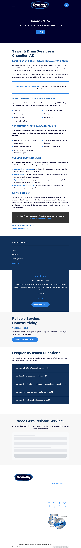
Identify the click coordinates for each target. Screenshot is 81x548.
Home (17, 503)
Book (40, 32)
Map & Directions (57, 483)
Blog (29, 514)
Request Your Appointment (25, 340)
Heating (17, 514)
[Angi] (49, 507)
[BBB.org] (54, 507)
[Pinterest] (60, 507)
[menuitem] (40, 250)
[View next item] (42, 298)
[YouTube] (54, 503)
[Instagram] (65, 503)
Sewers (17, 510)
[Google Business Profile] (49, 503)
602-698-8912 (23, 485)
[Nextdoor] (65, 507)
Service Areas (29, 503)
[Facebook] (60, 503)
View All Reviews (40, 304)
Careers (29, 510)
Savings (29, 507)
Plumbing (18, 507)
